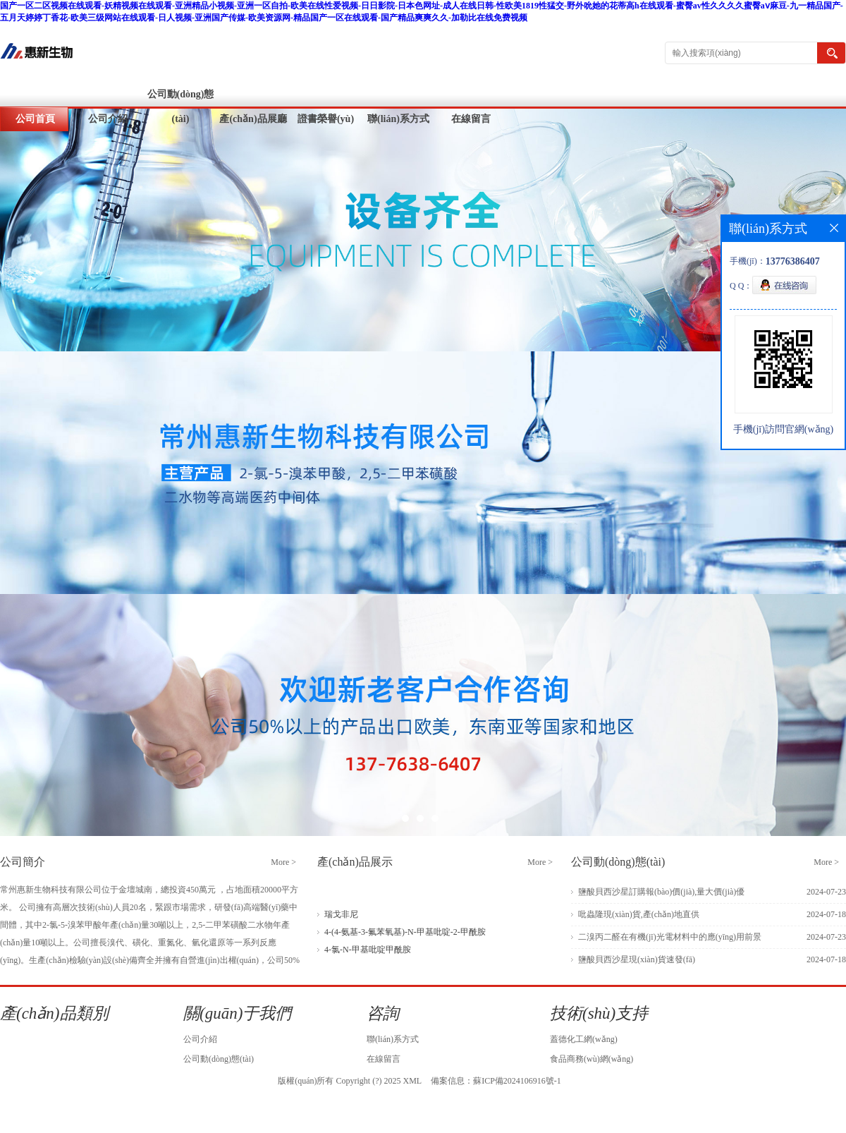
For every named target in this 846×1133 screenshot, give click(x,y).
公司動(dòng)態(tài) (180, 106)
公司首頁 (35, 119)
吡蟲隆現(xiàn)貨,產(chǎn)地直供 (638, 914)
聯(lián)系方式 (398, 119)
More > (283, 862)
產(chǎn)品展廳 (252, 119)
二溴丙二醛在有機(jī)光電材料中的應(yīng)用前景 (669, 937)
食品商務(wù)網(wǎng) (591, 1059)
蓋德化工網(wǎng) (584, 1039)
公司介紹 (108, 119)
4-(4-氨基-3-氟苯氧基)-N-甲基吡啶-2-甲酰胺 (405, 932)
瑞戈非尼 (341, 914)
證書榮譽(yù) (326, 119)
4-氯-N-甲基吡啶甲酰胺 (367, 950)
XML (412, 1081)
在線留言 (471, 119)
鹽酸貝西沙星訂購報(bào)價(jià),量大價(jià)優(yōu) (661, 895)
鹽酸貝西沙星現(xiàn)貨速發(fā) (636, 959)
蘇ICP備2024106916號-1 (517, 1081)
